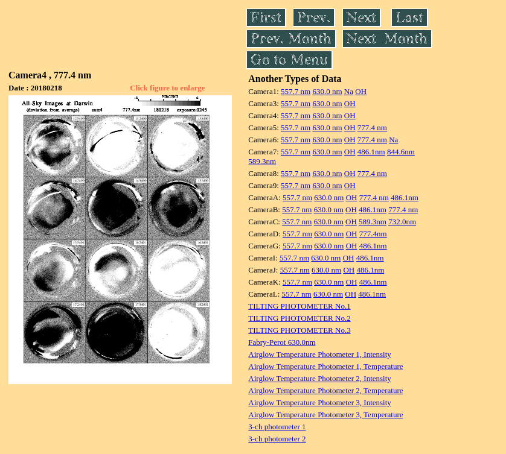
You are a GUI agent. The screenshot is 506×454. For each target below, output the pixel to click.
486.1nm (371, 151)
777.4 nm (372, 127)
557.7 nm (295, 91)
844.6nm (401, 151)
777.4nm (373, 233)
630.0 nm (327, 91)
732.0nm (402, 221)
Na (348, 91)
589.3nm (262, 161)
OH (361, 91)
